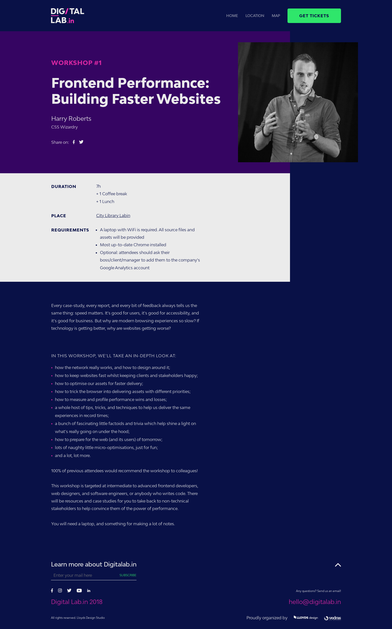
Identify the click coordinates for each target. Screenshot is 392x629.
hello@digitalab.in (315, 601)
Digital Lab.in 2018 (76, 601)
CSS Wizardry (64, 127)
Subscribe (128, 575)
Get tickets (314, 15)
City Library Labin (113, 215)
